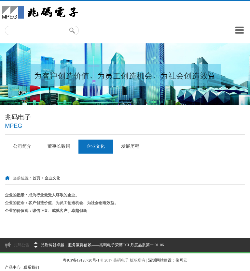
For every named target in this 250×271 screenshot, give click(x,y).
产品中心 (13, 267)
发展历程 (130, 146)
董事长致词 (59, 146)
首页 (36, 178)
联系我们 (31, 267)
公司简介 (22, 146)
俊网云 (181, 260)
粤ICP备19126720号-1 (81, 260)
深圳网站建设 (160, 260)
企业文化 (96, 146)
